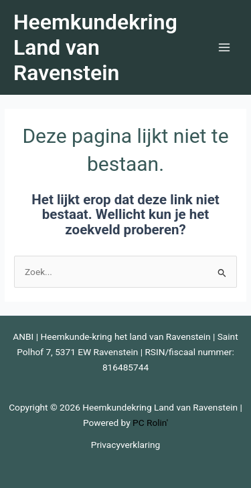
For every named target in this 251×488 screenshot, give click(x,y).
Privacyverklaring (125, 444)
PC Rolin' (150, 422)
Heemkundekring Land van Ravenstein (95, 47)
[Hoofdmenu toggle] (224, 47)
